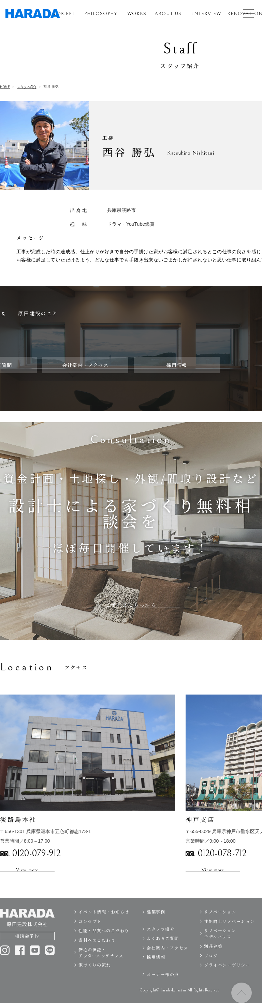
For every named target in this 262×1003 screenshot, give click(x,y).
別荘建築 (213, 961)
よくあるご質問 (163, 953)
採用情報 (156, 972)
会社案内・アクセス (167, 963)
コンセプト (90, 936)
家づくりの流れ (94, 980)
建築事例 (156, 926)
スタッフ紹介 (27, 87)
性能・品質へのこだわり (103, 946)
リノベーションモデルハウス (220, 949)
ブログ (211, 970)
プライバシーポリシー (227, 980)
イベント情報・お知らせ (103, 926)
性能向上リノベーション (229, 936)
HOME (5, 87)
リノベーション (220, 926)
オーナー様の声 (163, 989)
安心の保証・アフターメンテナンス (100, 967)
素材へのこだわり (96, 955)
